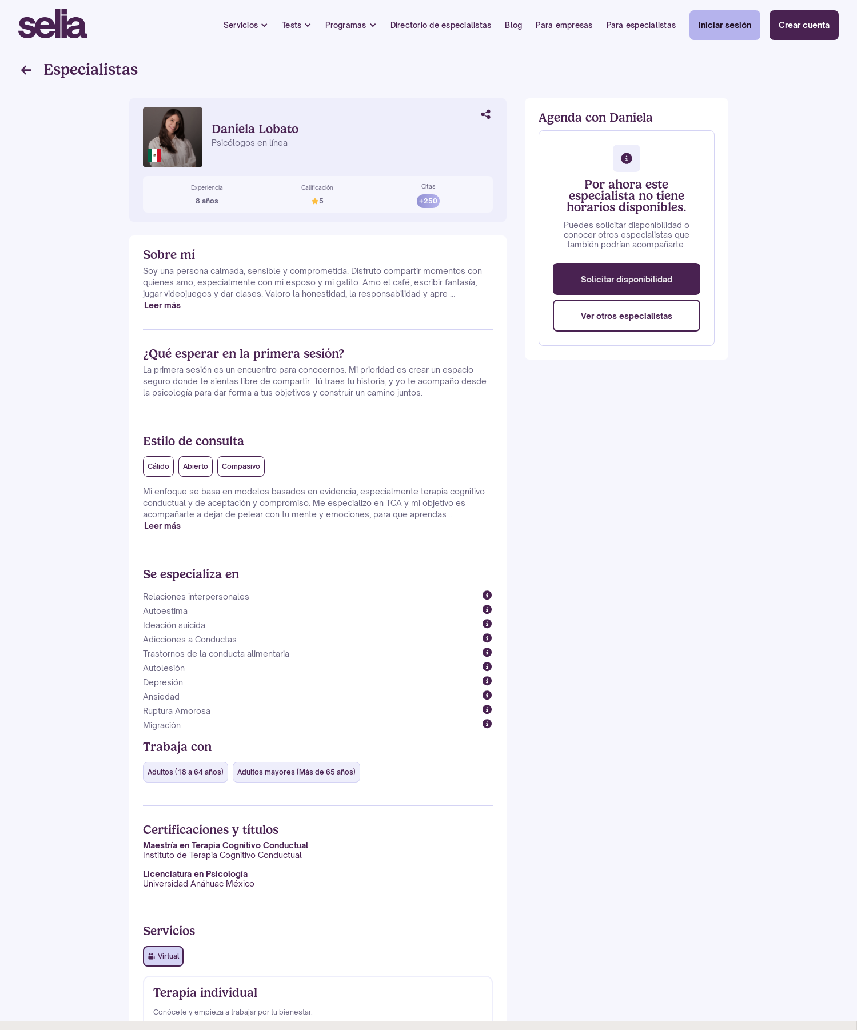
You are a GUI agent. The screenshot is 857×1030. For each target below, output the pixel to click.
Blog (513, 25)
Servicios (241, 25)
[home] (52, 25)
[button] (246, 25)
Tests (291, 25)
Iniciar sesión (725, 25)
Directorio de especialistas (441, 25)
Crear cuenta (804, 25)
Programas (345, 25)
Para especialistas (641, 25)
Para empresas (564, 25)
